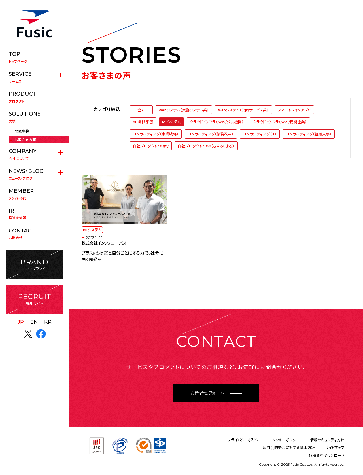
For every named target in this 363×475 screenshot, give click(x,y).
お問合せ (34, 234)
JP (21, 322)
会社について (34, 154)
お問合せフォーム (207, 393)
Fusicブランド (34, 264)
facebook (41, 334)
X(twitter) (28, 334)
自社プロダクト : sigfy (151, 146)
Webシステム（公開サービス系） (243, 110)
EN (34, 322)
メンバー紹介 (34, 194)
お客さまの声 (25, 139)
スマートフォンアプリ (294, 110)
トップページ (34, 57)
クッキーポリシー (286, 439)
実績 (34, 117)
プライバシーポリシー (245, 439)
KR (48, 322)
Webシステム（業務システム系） (184, 110)
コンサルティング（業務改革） (211, 134)
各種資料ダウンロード (326, 455)
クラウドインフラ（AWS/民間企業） (280, 121)
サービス (34, 77)
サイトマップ (334, 447)
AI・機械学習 (143, 121)
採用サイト (34, 299)
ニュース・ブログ (34, 174)
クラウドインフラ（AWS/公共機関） (217, 121)
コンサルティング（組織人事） (309, 134)
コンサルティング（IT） (260, 134)
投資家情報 (34, 214)
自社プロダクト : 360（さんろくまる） (206, 146)
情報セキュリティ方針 (327, 439)
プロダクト (34, 97)
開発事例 (21, 131)
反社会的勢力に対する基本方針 (289, 447)
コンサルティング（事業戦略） (156, 134)
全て (141, 110)
